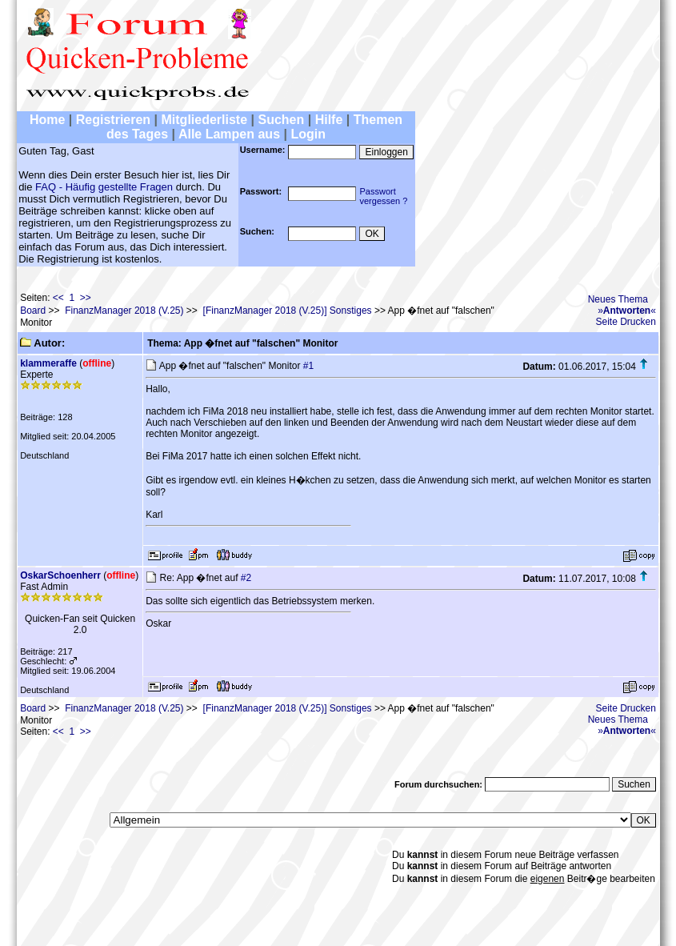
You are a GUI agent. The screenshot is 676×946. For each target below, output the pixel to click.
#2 (246, 577)
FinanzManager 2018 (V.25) (124, 310)
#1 (308, 365)
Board (33, 310)
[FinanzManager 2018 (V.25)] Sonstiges (287, 310)
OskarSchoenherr (60, 575)
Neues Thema (618, 299)
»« (627, 310)
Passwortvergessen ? (383, 196)
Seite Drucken (626, 321)
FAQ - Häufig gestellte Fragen (104, 187)
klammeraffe (48, 363)
